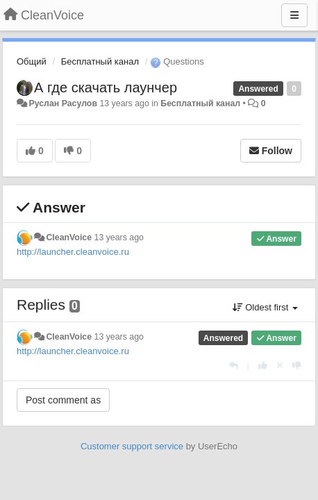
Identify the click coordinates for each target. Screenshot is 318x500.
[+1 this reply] (262, 365)
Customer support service (132, 446)
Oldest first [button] (265, 307)
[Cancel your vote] (279, 365)
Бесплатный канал (100, 61)
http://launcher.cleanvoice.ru (73, 252)
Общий (32, 61)
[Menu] (294, 15)
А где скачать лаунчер (105, 87)
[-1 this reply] (296, 365)
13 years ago (119, 237)
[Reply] (233, 365)
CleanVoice (69, 237)
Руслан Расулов (62, 103)
